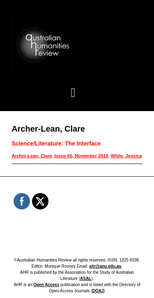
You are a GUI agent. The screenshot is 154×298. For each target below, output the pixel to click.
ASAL (85, 278)
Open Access (46, 284)
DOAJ (98, 291)
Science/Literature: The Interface (56, 143)
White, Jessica (126, 155)
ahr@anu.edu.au (105, 266)
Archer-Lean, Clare (31, 155)
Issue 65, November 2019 (81, 155)
